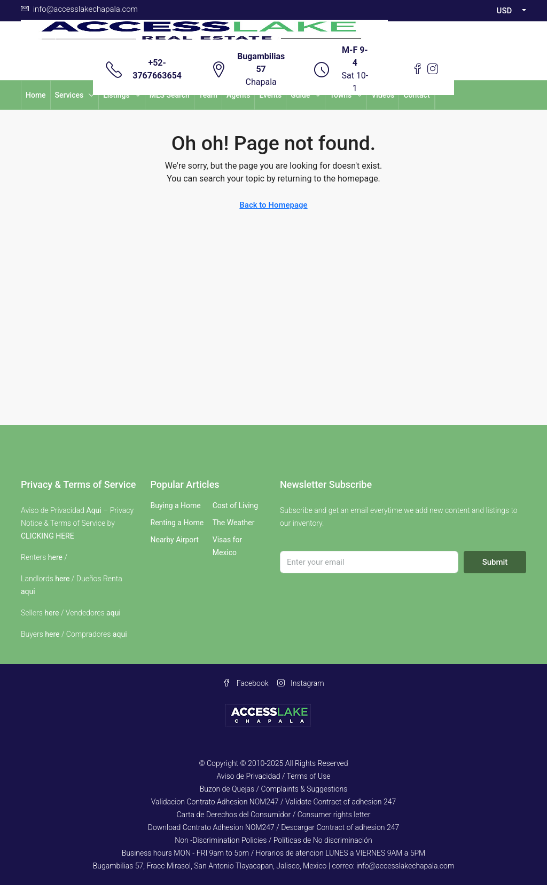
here (55, 557)
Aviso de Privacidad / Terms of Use (273, 776)
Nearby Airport (175, 539)
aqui (28, 591)
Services (69, 95)
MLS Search (170, 95)
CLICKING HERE (47, 536)
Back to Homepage (273, 205)
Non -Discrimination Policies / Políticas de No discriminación (273, 840)
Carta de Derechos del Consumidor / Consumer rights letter (273, 814)
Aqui (94, 510)
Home (36, 95)
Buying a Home (176, 505)
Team (208, 95)
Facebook (245, 683)
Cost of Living (235, 505)
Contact (416, 95)
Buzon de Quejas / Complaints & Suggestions (274, 789)
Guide (300, 95)
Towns (340, 95)
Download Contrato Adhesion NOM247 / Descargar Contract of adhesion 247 (273, 827)
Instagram (300, 683)
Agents (238, 95)
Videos (382, 95)
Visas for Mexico (227, 546)
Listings (116, 95)
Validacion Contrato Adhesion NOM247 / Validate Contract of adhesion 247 (273, 801)
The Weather (234, 522)
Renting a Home (177, 522)
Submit (495, 562)
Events (270, 95)
